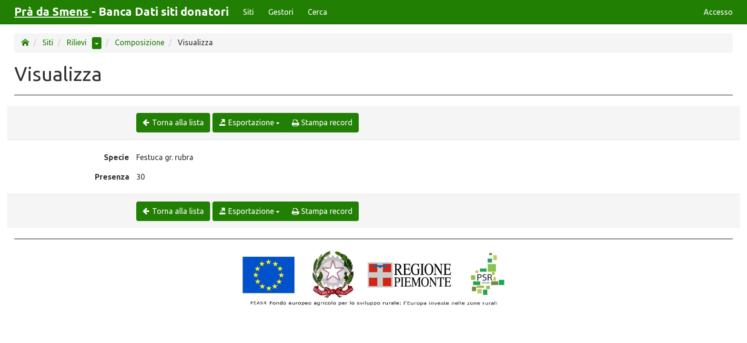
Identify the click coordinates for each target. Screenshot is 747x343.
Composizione (139, 42)
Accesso (718, 12)
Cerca (317, 12)
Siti (248, 12)
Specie (116, 157)
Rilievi (77, 42)
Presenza (112, 176)
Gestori (280, 12)
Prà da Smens (52, 11)
